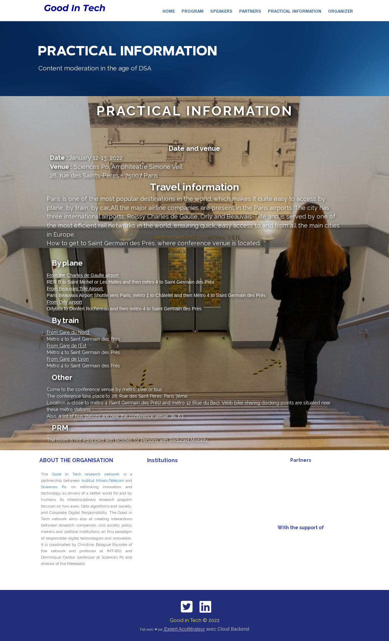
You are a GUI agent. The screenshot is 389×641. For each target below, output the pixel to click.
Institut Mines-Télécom (102, 480)
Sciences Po (53, 487)
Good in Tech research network (85, 474)
